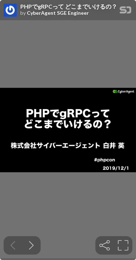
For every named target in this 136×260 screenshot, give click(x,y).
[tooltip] (104, 245)
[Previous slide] (13, 245)
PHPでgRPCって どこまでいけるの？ (68, 6)
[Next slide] (31, 245)
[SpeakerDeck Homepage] (125, 11)
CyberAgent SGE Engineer (58, 13)
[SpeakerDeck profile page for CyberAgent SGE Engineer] (10, 10)
